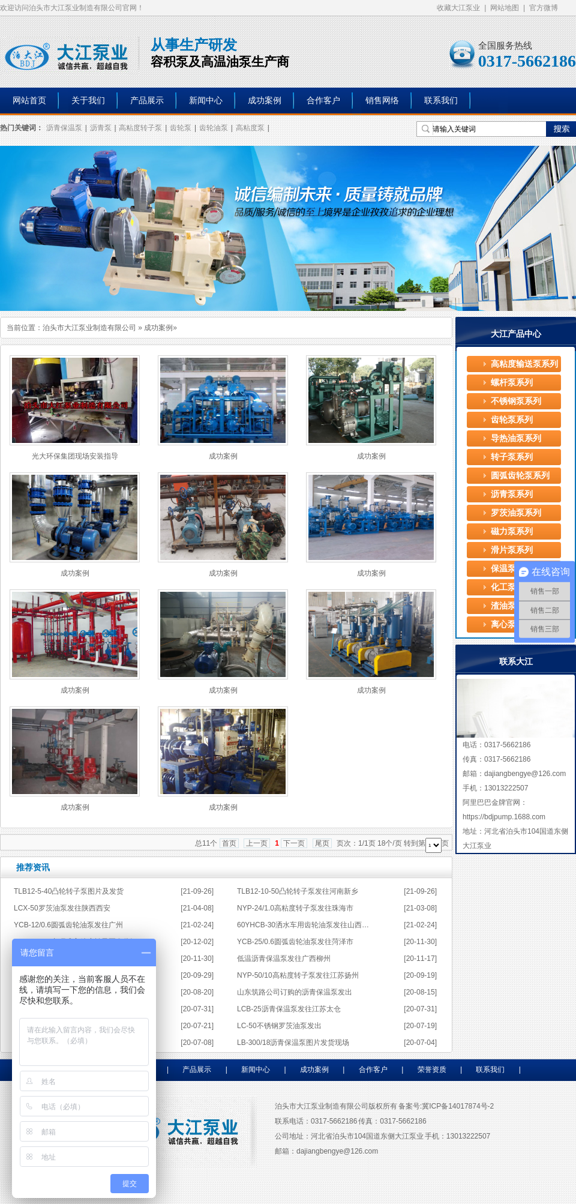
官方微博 (543, 8)
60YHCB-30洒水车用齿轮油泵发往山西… (303, 925)
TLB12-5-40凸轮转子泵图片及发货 (69, 891)
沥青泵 (101, 128)
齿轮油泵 (213, 128)
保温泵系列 (512, 568)
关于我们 (88, 100)
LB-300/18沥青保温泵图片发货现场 (293, 1042)
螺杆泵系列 (512, 382)
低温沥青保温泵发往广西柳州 (284, 958)
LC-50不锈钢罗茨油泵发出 (279, 1026)
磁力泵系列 (512, 531)
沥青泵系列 (512, 494)
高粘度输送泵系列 (524, 364)
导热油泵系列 (516, 438)
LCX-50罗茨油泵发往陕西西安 (62, 908)
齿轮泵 (180, 128)
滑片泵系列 (512, 550)
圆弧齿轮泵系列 (520, 475)
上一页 (257, 843)
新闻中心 (206, 100)
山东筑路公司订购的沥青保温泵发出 (294, 992)
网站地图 (504, 8)
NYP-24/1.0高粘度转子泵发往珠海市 (295, 908)
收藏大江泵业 (458, 8)
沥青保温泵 (64, 128)
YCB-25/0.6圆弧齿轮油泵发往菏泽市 (295, 942)
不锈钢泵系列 (516, 401)
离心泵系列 (512, 624)
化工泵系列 (512, 587)
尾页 (322, 843)
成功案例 (264, 100)
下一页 (294, 843)
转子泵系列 (512, 457)
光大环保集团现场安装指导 (75, 456)
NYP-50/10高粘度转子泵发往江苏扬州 (298, 975)
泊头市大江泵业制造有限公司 (89, 328)
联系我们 (441, 100)
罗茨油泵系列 (516, 512)
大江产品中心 (516, 334)
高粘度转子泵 (140, 128)
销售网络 (382, 100)
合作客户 (323, 100)
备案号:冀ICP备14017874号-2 (446, 1106)
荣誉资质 (432, 1069)
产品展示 (147, 100)
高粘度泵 (250, 128)
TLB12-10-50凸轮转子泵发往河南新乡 (297, 891)
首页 (229, 843)
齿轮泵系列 (512, 419)
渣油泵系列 (512, 605)
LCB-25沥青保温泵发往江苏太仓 (289, 1009)
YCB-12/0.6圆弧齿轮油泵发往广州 (68, 925)
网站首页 (29, 100)
